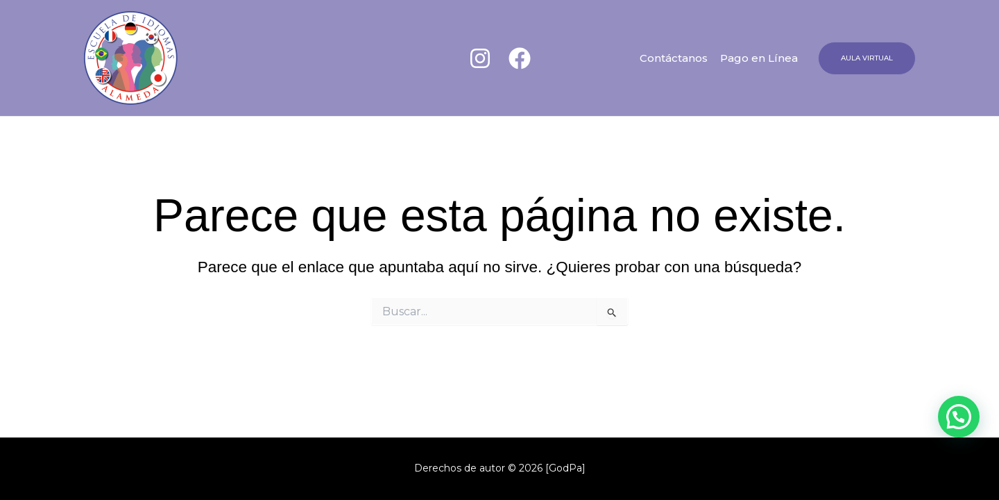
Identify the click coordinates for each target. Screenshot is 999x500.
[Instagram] (480, 58)
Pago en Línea (759, 58)
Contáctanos (674, 58)
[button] (867, 58)
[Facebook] (520, 58)
